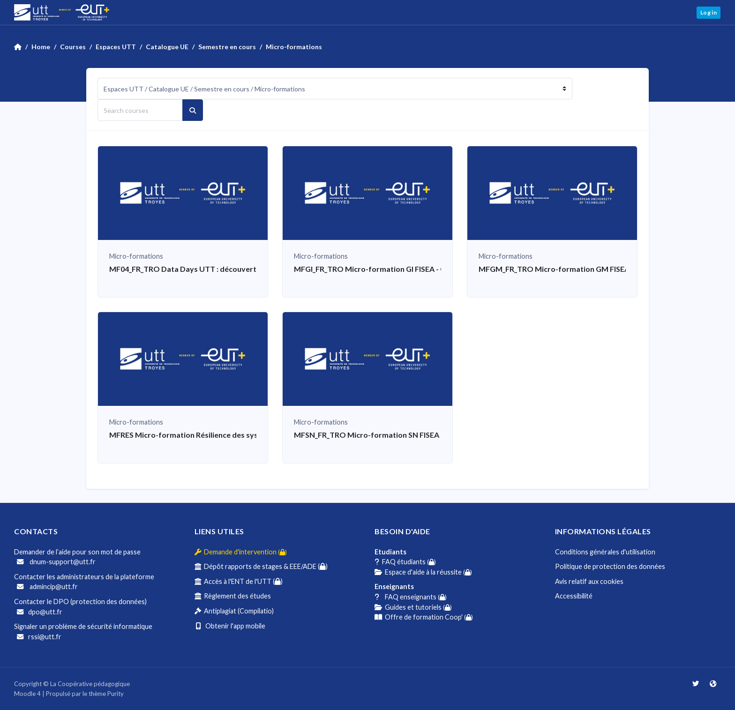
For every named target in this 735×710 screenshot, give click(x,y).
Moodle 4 (27, 693)
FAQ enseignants (411, 597)
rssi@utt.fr (39, 637)
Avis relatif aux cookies (589, 581)
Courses (73, 47)
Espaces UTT (116, 47)
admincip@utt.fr (47, 586)
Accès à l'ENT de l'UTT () (239, 581)
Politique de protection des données (610, 566)
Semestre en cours (227, 47)
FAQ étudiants (405, 562)
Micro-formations (294, 47)
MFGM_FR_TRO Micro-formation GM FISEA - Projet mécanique (588, 268)
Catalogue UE (167, 47)
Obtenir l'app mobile (230, 626)
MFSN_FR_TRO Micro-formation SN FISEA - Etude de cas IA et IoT (406, 434)
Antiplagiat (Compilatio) (234, 611)
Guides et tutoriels (413, 607)
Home (40, 47)
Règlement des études (233, 596)
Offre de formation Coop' (424, 617)
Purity (115, 693)
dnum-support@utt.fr (56, 562)
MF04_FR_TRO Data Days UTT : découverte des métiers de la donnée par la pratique (255, 268)
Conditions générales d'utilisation (605, 552)
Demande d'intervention (241, 552)
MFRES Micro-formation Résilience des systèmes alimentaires (217, 434)
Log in (708, 12)
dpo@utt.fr (39, 612)
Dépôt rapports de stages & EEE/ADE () (261, 566)
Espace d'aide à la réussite (423, 572)
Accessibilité (573, 596)
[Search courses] (140, 110)
